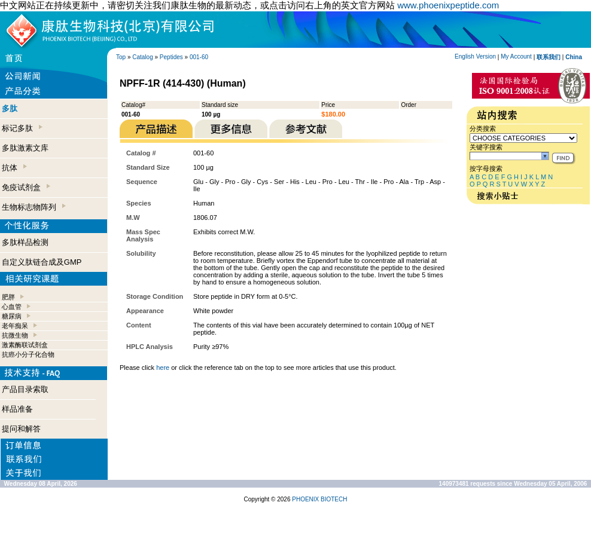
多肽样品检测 (25, 242)
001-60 (199, 57)
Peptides (171, 57)
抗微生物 (15, 335)
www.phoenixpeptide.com (448, 5)
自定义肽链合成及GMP (42, 262)
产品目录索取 (25, 389)
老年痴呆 (15, 325)
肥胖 (8, 297)
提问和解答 (21, 428)
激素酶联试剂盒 (25, 344)
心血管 (12, 306)
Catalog (142, 57)
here (162, 367)
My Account (516, 56)
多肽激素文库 (25, 147)
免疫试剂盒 (26, 187)
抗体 (14, 167)
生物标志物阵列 (34, 207)
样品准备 (17, 409)
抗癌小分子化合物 (28, 354)
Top (121, 57)
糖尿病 (12, 316)
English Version (475, 56)
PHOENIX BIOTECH (319, 499)
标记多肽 (22, 128)
